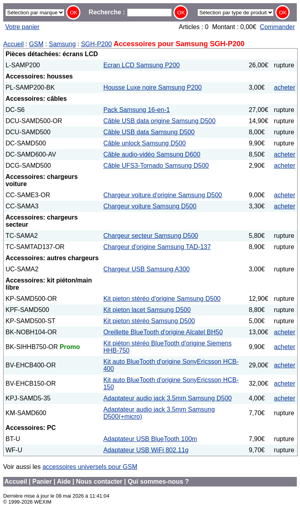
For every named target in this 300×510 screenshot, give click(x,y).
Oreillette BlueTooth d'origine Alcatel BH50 (163, 332)
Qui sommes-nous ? (158, 481)
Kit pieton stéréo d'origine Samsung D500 (162, 298)
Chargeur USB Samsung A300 (146, 269)
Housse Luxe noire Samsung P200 (152, 87)
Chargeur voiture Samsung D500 (150, 206)
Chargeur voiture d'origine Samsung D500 (162, 195)
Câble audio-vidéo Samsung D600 (152, 154)
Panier (42, 481)
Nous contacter (99, 481)
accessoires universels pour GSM (90, 466)
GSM (36, 44)
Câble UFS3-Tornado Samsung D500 (156, 165)
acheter (284, 87)
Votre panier (22, 27)
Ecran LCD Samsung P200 (141, 65)
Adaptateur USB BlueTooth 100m (150, 438)
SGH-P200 (96, 44)
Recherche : (130, 12)
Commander (277, 27)
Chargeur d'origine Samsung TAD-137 (157, 246)
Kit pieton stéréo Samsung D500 (149, 321)
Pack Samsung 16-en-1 (136, 109)
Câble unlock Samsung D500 (144, 143)
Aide (64, 481)
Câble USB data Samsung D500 (149, 132)
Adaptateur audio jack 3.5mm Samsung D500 (167, 398)
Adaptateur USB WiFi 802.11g (146, 450)
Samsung (62, 44)
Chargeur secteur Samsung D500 (150, 235)
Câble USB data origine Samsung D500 (159, 121)
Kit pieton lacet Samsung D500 (147, 309)
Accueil (13, 44)
